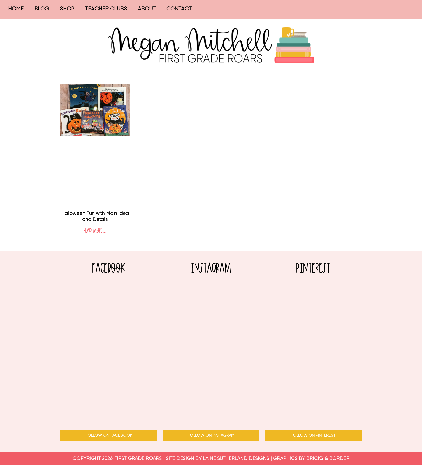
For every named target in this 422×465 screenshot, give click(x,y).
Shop (67, 9)
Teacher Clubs (106, 9)
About (147, 9)
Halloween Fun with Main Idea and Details (95, 216)
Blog (41, 9)
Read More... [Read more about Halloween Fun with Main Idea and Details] (95, 231)
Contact (179, 9)
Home (16, 9)
